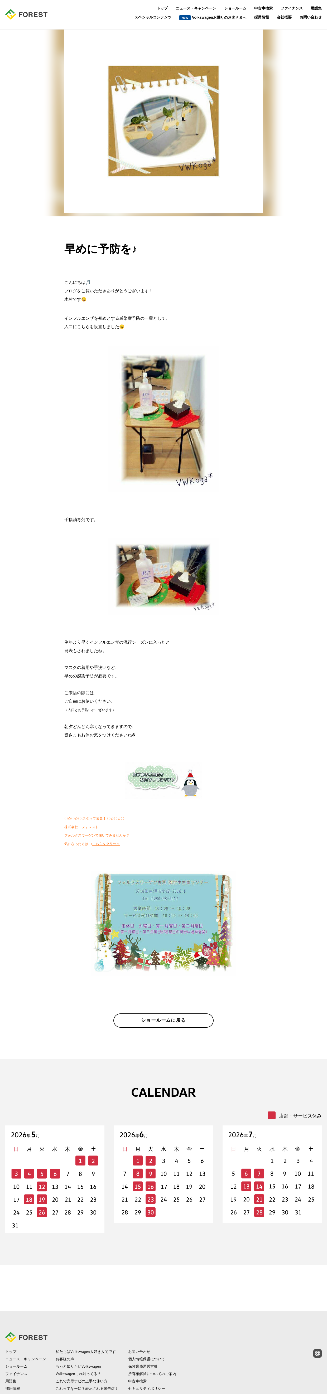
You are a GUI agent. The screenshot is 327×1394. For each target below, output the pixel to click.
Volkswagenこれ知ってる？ (78, 1331)
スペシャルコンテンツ (152, 17)
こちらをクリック (106, 843)
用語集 (316, 8)
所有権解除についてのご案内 (152, 1331)
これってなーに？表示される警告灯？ (87, 1346)
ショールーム (235, 8)
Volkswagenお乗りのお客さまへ (212, 17)
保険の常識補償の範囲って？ (80, 1353)
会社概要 (284, 17)
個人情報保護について (146, 1316)
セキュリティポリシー (146, 1346)
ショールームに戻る (164, 1023)
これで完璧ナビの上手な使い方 (81, 1338)
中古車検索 (263, 8)
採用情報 (261, 17)
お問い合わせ (311, 17)
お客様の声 (65, 1316)
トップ (162, 8)
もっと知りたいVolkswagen (78, 1323)
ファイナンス (292, 8)
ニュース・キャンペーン (196, 8)
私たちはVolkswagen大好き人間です (86, 1309)
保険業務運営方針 (143, 1323)
